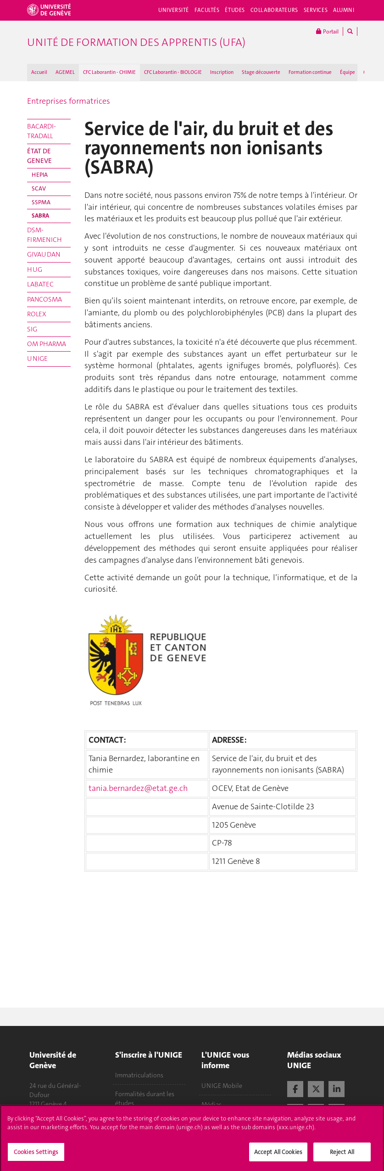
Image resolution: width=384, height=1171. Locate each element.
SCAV (39, 188)
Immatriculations (139, 1075)
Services (316, 10)
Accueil (39, 72)
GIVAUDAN (43, 254)
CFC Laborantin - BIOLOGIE (173, 72)
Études (235, 10)
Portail (327, 31)
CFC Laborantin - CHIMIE (109, 72)
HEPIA (40, 175)
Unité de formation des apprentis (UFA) (136, 42)
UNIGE (37, 358)
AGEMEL (65, 72)
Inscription (222, 72)
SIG (32, 329)
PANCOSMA (44, 299)
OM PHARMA (46, 343)
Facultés (207, 10)
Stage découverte (261, 72)
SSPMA (41, 202)
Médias (211, 1104)
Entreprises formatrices (68, 100)
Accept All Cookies (278, 1156)
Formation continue (310, 72)
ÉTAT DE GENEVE (39, 155)
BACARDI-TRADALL (41, 131)
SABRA (40, 215)
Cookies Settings (36, 1156)
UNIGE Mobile (221, 1085)
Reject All (342, 1156)
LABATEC (40, 284)
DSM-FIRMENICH (44, 234)
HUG (34, 269)
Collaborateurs (274, 10)
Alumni (343, 10)
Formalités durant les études (144, 1098)
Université (173, 10)
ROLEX (36, 314)
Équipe (347, 72)
